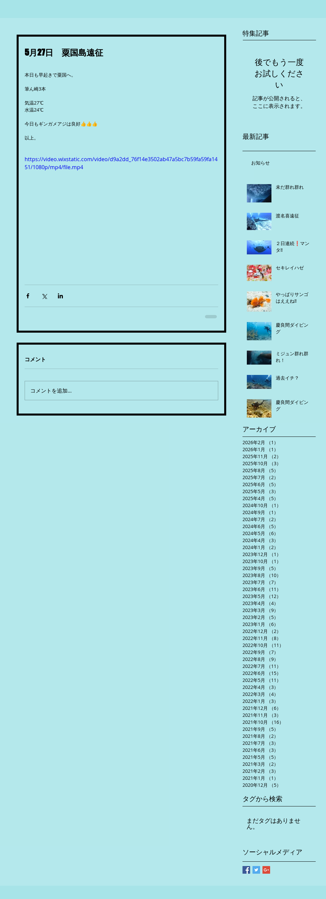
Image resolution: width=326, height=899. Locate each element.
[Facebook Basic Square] (246, 870)
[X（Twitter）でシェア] (44, 296)
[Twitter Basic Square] (256, 870)
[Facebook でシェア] (28, 296)
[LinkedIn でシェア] (60, 296)
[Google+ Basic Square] (266, 870)
